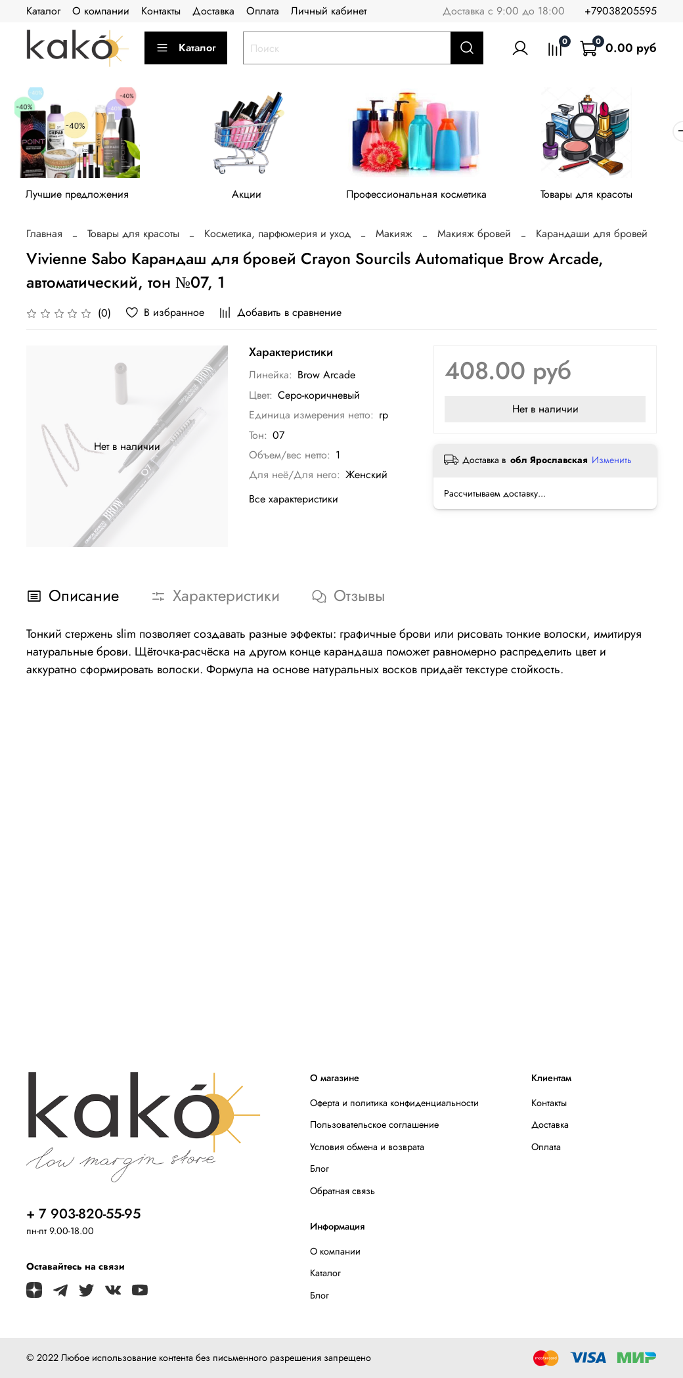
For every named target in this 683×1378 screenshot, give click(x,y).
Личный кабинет (328, 10)
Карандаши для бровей (592, 236)
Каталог (43, 10)
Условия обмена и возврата (367, 1146)
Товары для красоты (604, 196)
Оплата (262, 10)
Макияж (394, 236)
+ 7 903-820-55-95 (83, 1214)
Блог (319, 1168)
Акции (254, 196)
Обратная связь (342, 1190)
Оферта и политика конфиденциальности (394, 1102)
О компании (100, 10)
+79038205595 (620, 10)
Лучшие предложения (79, 196)
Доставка (213, 10)
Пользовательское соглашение (374, 1124)
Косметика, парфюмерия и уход (277, 236)
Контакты (161, 10)
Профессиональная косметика (429, 196)
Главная (44, 236)
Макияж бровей (474, 236)
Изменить (612, 462)
